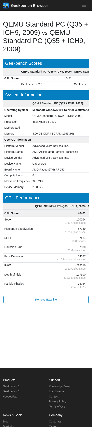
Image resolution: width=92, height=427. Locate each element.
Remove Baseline (46, 299)
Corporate (55, 421)
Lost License (57, 391)
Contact (54, 396)
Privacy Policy (57, 401)
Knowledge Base (59, 386)
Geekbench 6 (11, 386)
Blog (5, 421)
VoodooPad (10, 396)
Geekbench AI (11, 391)
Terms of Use (57, 406)
